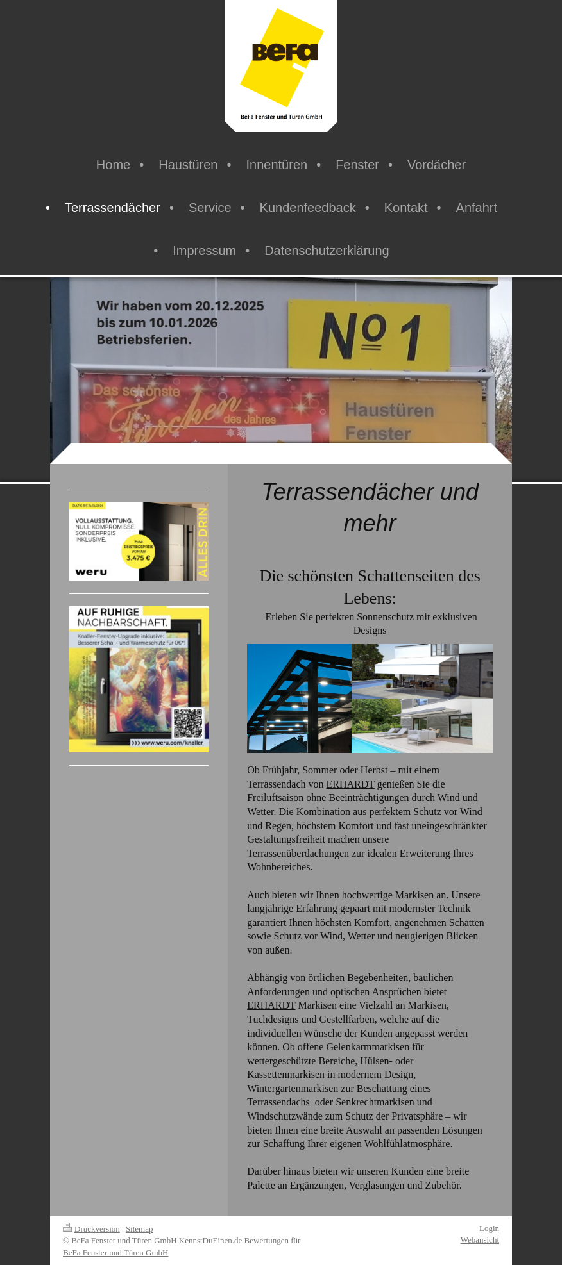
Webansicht (480, 1239)
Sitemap (139, 1229)
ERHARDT (350, 784)
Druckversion (91, 1229)
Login (489, 1228)
